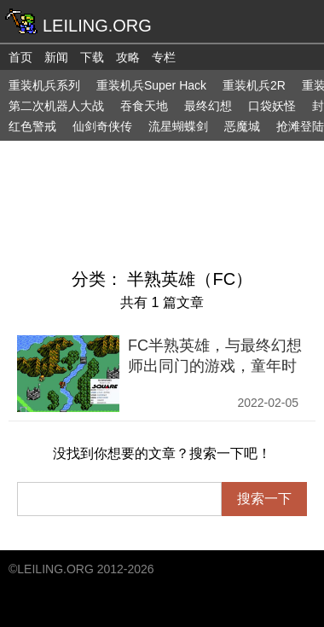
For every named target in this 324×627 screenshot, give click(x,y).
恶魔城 (242, 126)
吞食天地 (144, 106)
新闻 (56, 57)
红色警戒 (32, 126)
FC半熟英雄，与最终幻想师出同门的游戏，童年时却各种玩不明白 (215, 366)
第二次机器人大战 (56, 106)
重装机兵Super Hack (151, 85)
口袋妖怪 (272, 106)
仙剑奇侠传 (102, 126)
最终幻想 (208, 106)
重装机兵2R (254, 85)
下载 (92, 57)
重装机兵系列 (44, 85)
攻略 (128, 57)
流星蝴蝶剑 (178, 126)
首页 (20, 57)
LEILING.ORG (55, 569)
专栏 (164, 57)
